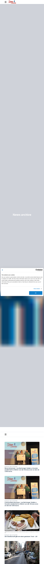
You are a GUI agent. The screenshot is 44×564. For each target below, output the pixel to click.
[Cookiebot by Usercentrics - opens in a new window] (36, 270)
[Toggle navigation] (6, 2)
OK (35, 292)
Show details (37, 288)
